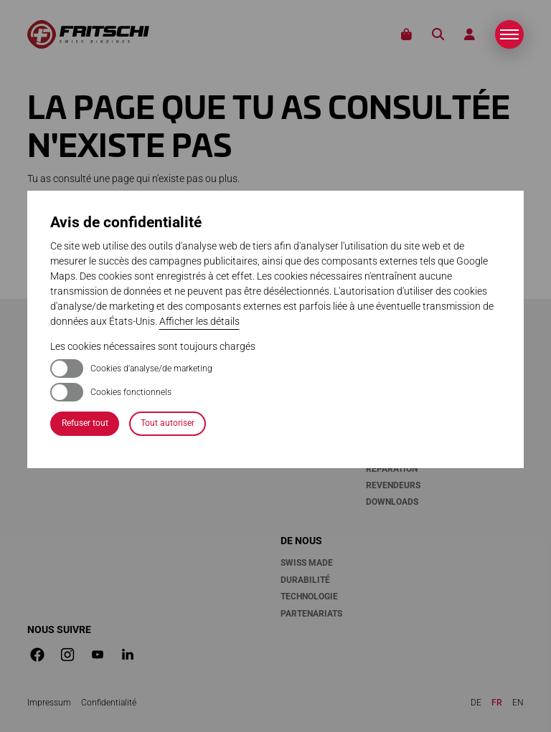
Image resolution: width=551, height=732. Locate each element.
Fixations (306, 328)
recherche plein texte (290, 254)
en (518, 703)
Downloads (392, 502)
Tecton (297, 351)
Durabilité (305, 580)
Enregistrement (403, 368)
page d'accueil (116, 238)
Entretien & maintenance (396, 427)
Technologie (309, 596)
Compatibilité (398, 401)
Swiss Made (307, 563)
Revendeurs (393, 485)
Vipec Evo (302, 368)
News (474, 351)
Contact (385, 351)
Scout (294, 401)
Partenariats (311, 614)
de (476, 703)
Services (389, 328)
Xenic (293, 385)
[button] (509, 34)
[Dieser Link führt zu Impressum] (49, 703)
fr (496, 703)
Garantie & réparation (392, 460)
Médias (479, 368)
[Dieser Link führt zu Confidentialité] (108, 703)
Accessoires (309, 419)
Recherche (438, 35)
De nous (301, 540)
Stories (483, 328)
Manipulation (312, 435)
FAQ (374, 385)
